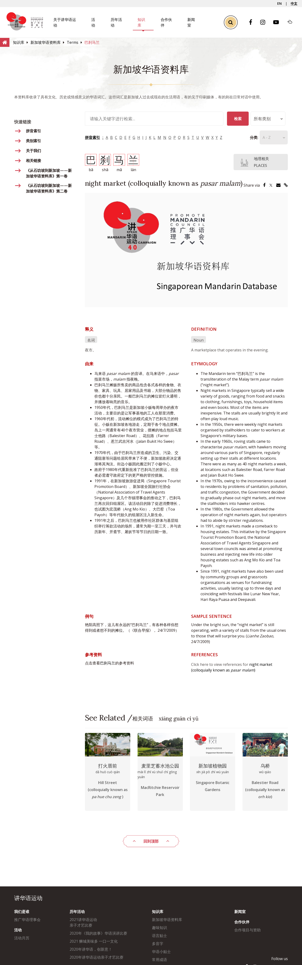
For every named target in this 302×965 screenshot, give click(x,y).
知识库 (157, 911)
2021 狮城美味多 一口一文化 (94, 941)
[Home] (4, 42)
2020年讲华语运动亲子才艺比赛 (96, 957)
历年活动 (77, 911)
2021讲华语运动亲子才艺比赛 (83, 922)
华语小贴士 (161, 951)
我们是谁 (21, 911)
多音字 (157, 943)
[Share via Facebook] (264, 185)
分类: (247, 137)
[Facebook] (253, 22)
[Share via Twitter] (271, 185)
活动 (18, 930)
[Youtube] (278, 22)
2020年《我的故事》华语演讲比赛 (98, 933)
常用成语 (159, 959)
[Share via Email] (278, 185)
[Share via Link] (286, 185)
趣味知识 (159, 927)
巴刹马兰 (107, 663)
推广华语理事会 (27, 919)
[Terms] (73, 42)
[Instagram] (265, 22)
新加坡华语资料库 (167, 919)
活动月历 (21, 938)
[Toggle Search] (230, 22)
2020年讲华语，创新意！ (91, 949)
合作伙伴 (241, 922)
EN (279, 3)
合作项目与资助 (247, 930)
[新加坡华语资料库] (45, 42)
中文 (294, 3)
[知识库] (18, 42)
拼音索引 (92, 137)
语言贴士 (159, 935)
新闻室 (240, 911)
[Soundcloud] (292, 22)
